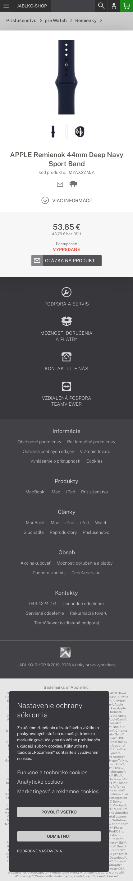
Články (67, 512)
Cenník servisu (85, 572)
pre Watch (58, 20)
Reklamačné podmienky (91, 441)
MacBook (34, 491)
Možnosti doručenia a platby (84, 563)
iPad (70, 491)
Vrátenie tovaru (95, 451)
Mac (55, 522)
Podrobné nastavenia (39, 851)
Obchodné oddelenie (83, 603)
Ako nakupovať (36, 563)
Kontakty (66, 593)
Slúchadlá (34, 532)
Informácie (66, 431)
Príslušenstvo (24, 20)
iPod (84, 522)
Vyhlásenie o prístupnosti (55, 461)
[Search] (101, 6)
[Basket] (126, 6)
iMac (55, 491)
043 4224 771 (43, 603)
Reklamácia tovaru (89, 613)
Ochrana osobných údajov (48, 451)
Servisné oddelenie (45, 613)
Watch (101, 522)
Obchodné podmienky (39, 441)
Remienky (88, 20)
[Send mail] (60, 184)
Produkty (66, 481)
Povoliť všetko (59, 811)
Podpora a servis (49, 572)
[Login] (114, 6)
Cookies (94, 461)
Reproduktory (63, 532)
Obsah (66, 552)
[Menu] (6, 6)
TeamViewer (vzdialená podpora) (66, 622)
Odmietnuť (59, 836)
